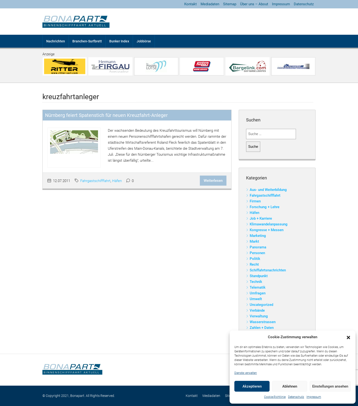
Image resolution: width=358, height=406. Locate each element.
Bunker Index (119, 41)
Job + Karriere (261, 218)
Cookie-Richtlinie (275, 397)
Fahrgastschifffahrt (95, 181)
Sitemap (229, 4)
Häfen (117, 181)
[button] (348, 337)
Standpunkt (259, 276)
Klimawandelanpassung (269, 224)
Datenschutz (296, 397)
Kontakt (190, 4)
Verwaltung (259, 316)
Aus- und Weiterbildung (268, 190)
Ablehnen (289, 386)
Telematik (258, 287)
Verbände (257, 310)
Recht (254, 264)
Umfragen (258, 293)
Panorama (258, 247)
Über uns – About (254, 4)
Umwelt (256, 299)
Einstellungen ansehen (330, 386)
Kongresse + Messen (266, 230)
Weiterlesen (213, 180)
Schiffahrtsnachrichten (268, 270)
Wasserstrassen (263, 322)
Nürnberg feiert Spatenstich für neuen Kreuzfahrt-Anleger (106, 115)
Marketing (258, 236)
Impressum (313, 397)
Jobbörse (144, 41)
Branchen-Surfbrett (87, 41)
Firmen (255, 201)
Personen (257, 253)
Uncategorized (261, 305)
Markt (254, 241)
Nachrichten (55, 41)
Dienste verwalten (245, 373)
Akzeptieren (252, 386)
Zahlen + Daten (262, 328)
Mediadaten (210, 4)
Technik (256, 282)
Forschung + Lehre (264, 207)
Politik (255, 259)
